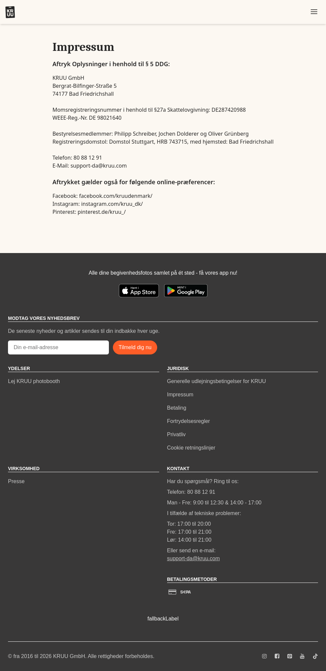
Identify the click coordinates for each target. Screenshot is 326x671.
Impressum (180, 394)
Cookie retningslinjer (191, 448)
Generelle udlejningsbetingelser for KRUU (216, 381)
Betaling (176, 408)
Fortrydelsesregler (188, 421)
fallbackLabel (163, 618)
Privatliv (176, 434)
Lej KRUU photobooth (34, 381)
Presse (16, 481)
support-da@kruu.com (193, 558)
